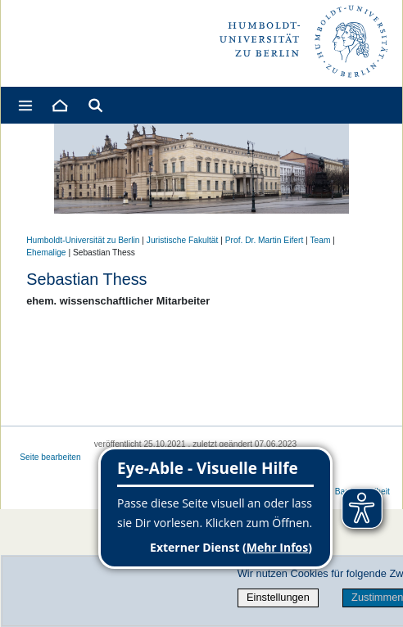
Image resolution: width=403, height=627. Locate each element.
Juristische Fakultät (183, 240)
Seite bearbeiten (50, 457)
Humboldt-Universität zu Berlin (82, 240)
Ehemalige (46, 252)
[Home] (59, 105)
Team (320, 240)
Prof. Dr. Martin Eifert (264, 240)
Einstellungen (278, 597)
